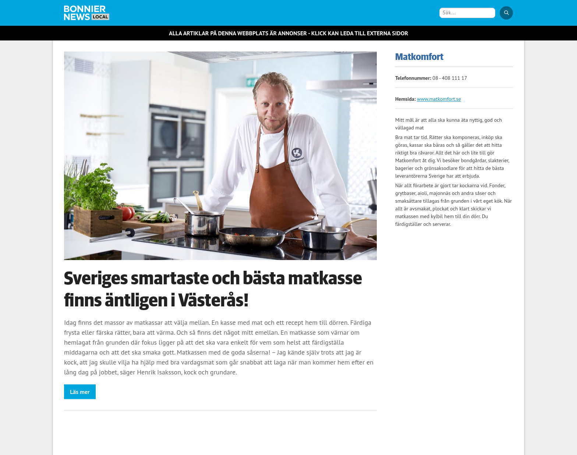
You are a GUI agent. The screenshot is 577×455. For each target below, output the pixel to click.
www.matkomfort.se (439, 99)
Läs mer (80, 391)
